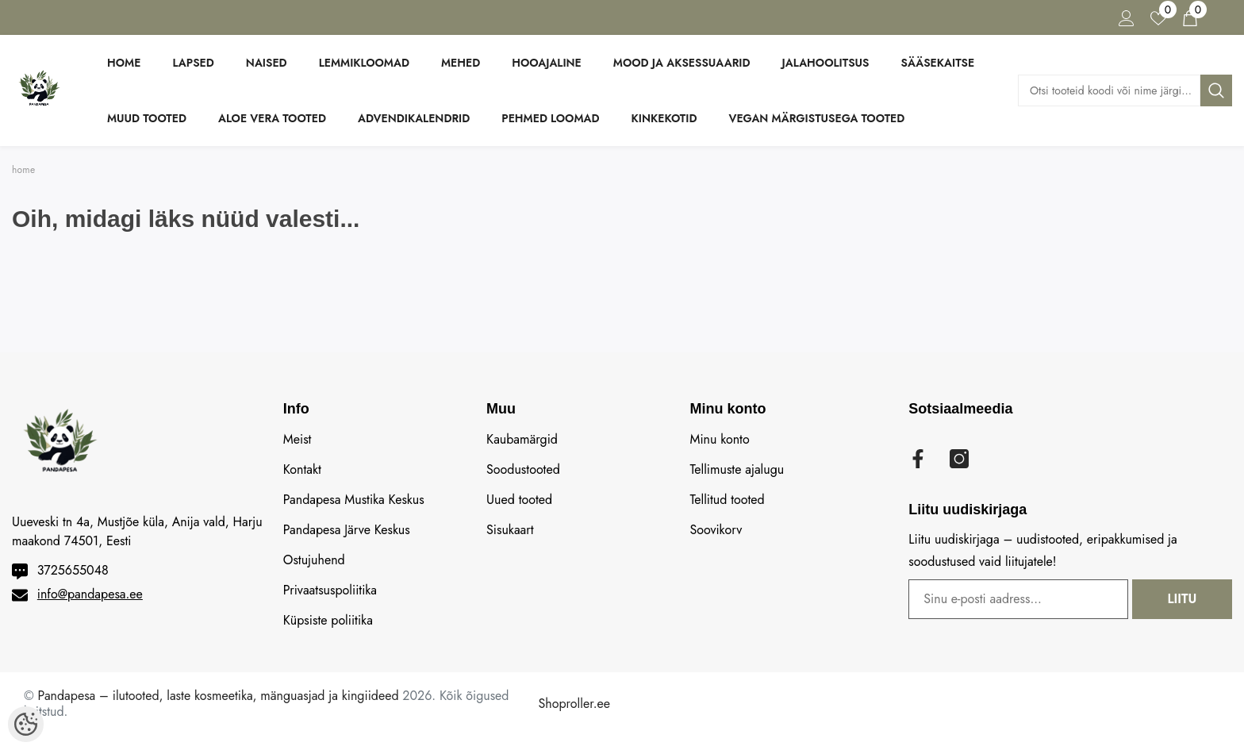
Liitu (1182, 599)
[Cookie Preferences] (26, 724)
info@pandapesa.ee (90, 594)
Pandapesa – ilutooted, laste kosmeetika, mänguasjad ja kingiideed (218, 696)
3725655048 (73, 570)
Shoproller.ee (574, 703)
